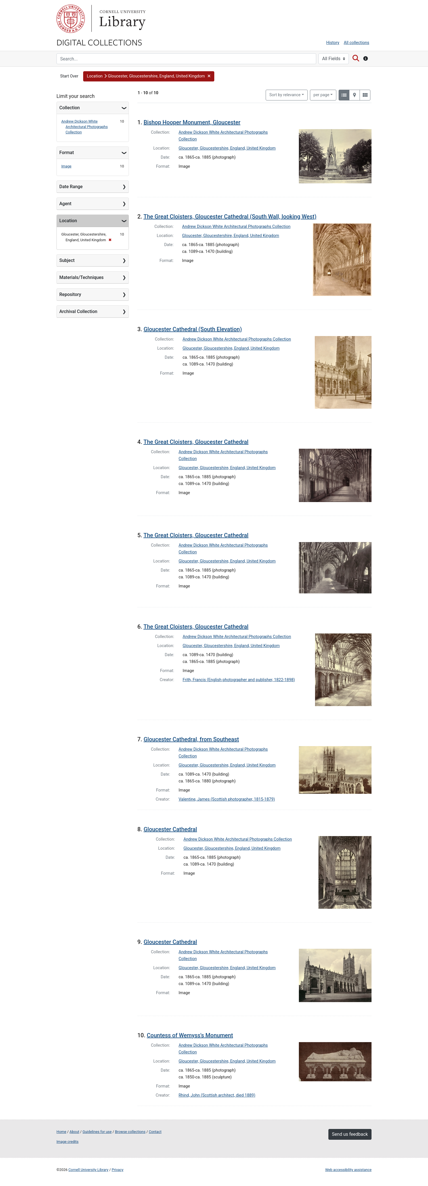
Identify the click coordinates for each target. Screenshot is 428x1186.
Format (66, 152)
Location (68, 220)
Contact (155, 1132)
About (74, 1132)
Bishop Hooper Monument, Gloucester (192, 122)
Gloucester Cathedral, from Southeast (191, 739)
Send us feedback (350, 1134)
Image (66, 166)
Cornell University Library (88, 1170)
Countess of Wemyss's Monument (190, 1035)
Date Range (71, 186)
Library (121, 19)
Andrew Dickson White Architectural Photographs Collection (84, 126)
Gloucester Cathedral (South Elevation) (193, 329)
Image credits (67, 1141)
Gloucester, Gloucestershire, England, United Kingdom (227, 148)
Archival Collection (78, 311)
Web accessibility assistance (348, 1170)
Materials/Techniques (81, 277)
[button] (148, 76)
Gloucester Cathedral (170, 829)
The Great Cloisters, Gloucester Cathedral (195, 441)
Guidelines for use (97, 1132)
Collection (69, 107)
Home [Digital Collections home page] (61, 1132)
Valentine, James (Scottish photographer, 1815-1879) (227, 799)
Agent (65, 203)
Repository (70, 294)
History (332, 42)
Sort (285, 95)
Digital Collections (99, 42)
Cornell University (70, 19)
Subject (67, 260)
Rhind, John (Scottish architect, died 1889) (217, 1095)
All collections (356, 42)
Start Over (69, 76)
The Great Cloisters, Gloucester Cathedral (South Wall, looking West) (229, 216)
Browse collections (130, 1132)
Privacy (117, 1170)
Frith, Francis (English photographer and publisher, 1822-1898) (239, 679)
